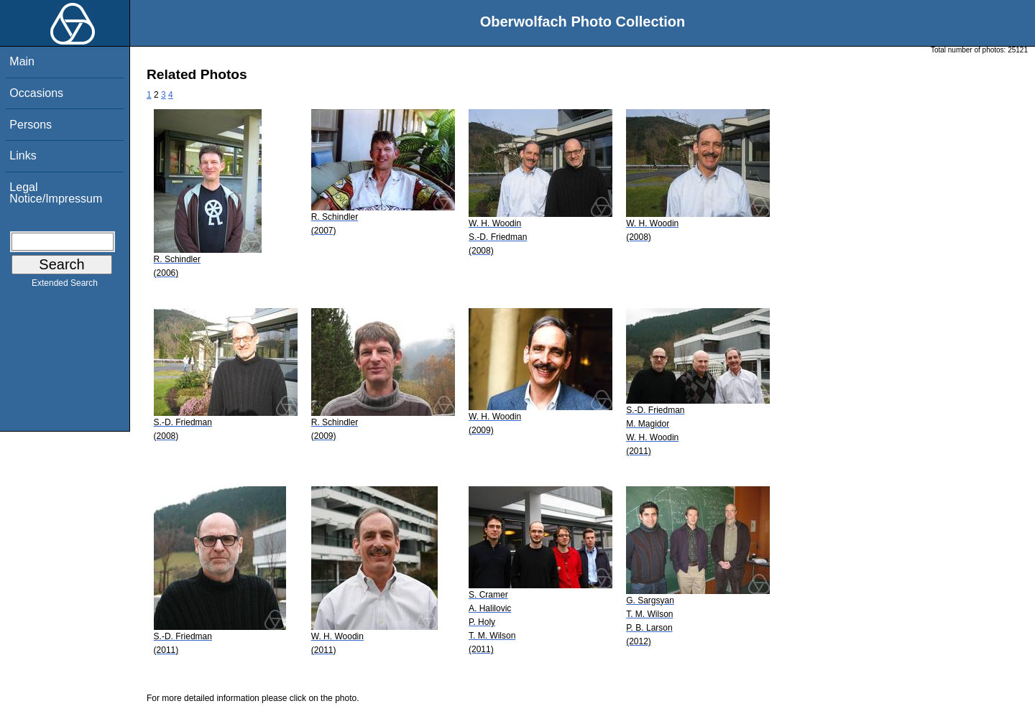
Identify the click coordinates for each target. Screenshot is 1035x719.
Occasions (36, 93)
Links (22, 155)
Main (21, 61)
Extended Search (65, 286)
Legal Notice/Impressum (55, 193)
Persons (30, 125)
